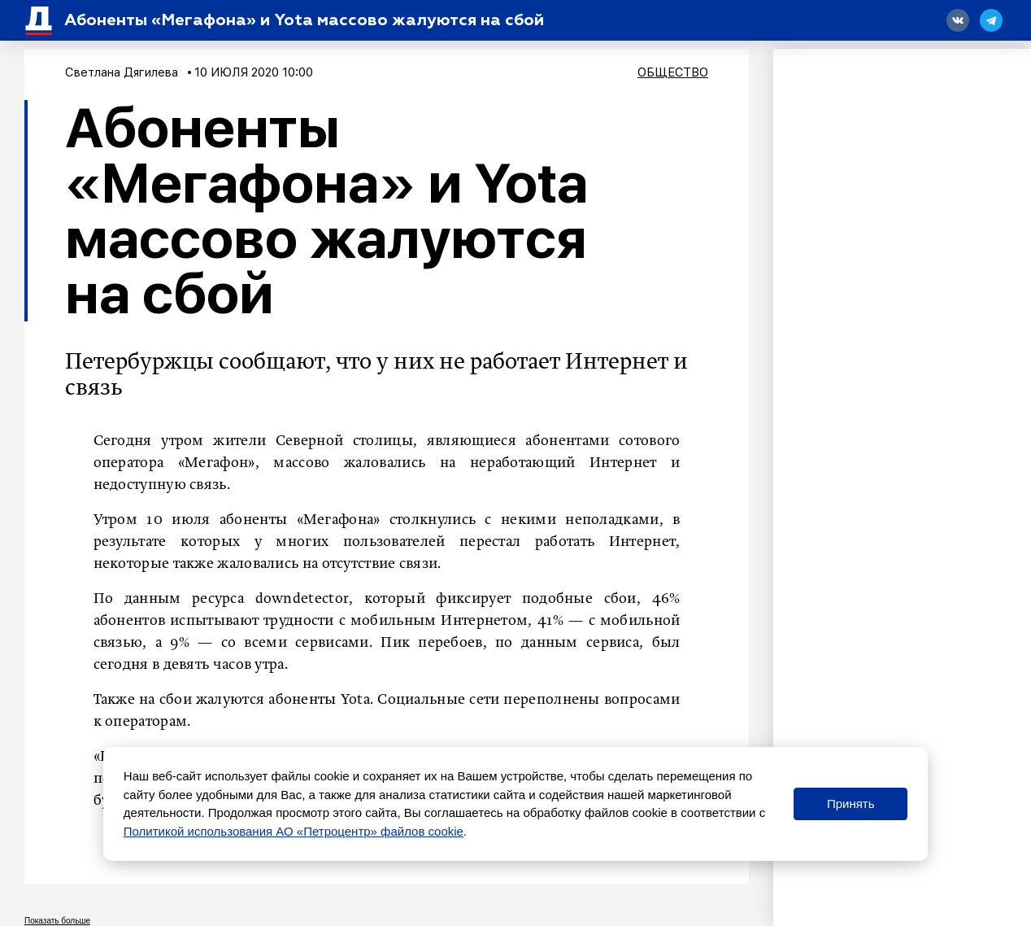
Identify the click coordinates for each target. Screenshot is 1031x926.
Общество (672, 72)
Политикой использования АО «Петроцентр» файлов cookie (293, 831)
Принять (851, 803)
